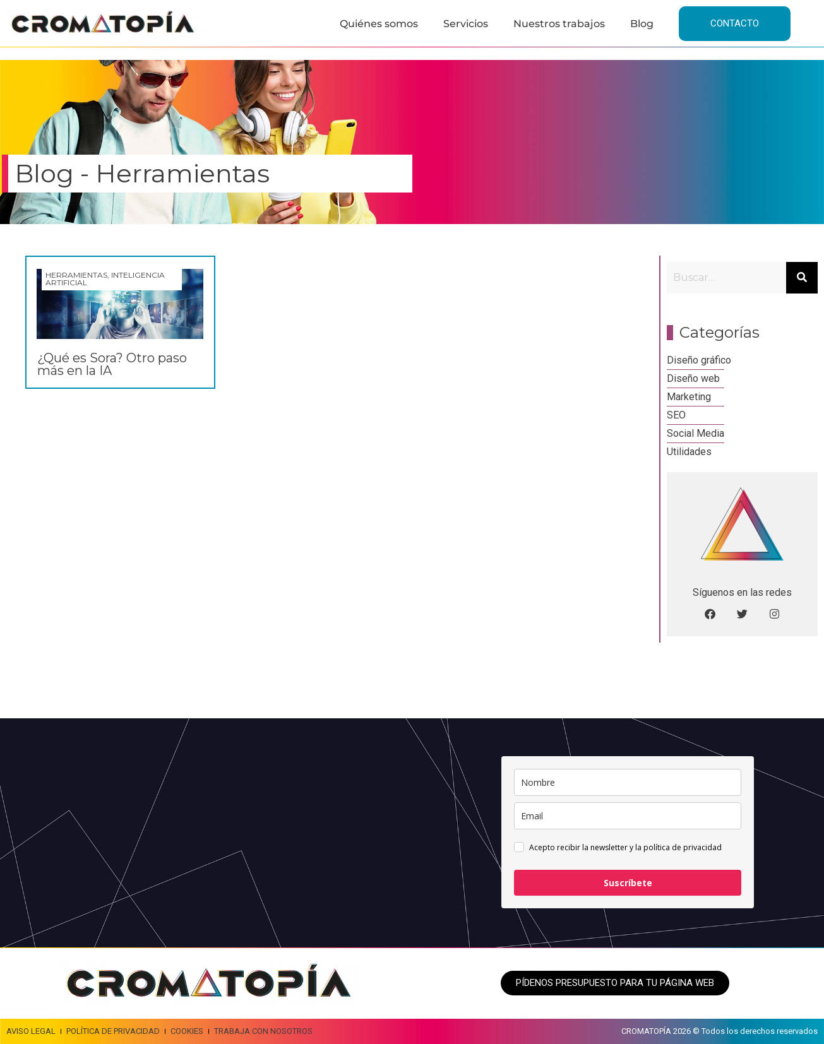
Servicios (465, 24)
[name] (627, 782)
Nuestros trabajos (559, 24)
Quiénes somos (379, 24)
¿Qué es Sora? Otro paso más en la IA (112, 364)
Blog (642, 24)
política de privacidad (682, 847)
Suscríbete (628, 883)
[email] (627, 815)
